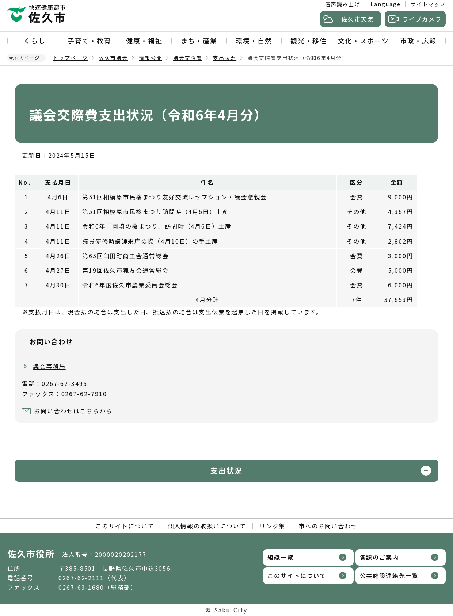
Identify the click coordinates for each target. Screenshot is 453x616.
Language (385, 4)
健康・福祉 (144, 40)
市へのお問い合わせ (327, 525)
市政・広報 (418, 40)
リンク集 (272, 525)
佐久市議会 (113, 57)
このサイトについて (124, 525)
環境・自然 (254, 40)
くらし (35, 40)
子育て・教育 (89, 40)
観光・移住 (308, 40)
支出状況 (224, 57)
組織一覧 (280, 557)
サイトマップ (428, 4)
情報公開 (150, 57)
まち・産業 (199, 40)
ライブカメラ (422, 19)
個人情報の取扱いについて (207, 525)
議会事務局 (49, 366)
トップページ (70, 57)
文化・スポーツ (363, 40)
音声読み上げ (343, 4)
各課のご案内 (379, 557)
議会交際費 (187, 57)
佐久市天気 (357, 19)
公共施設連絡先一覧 (389, 575)
